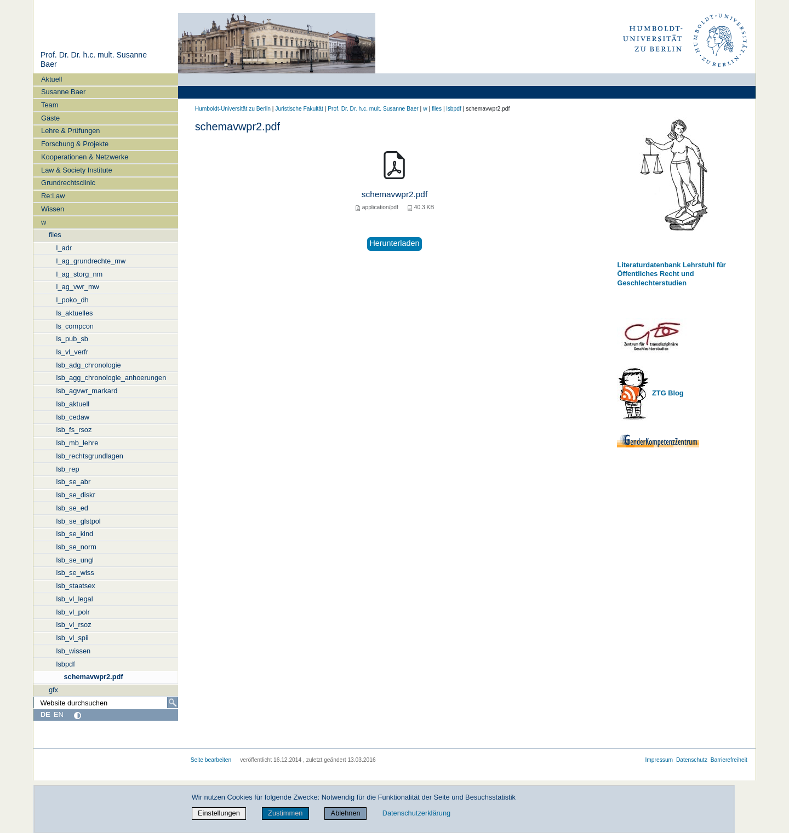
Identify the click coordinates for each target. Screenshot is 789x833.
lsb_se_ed (72, 508)
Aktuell (51, 79)
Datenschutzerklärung (416, 813)
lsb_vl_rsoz (74, 625)
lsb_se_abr (73, 482)
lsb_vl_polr (73, 612)
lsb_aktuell (72, 404)
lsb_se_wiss (75, 572)
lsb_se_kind (75, 534)
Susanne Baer (63, 92)
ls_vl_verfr (72, 352)
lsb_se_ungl (75, 560)
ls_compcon (75, 326)
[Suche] (172, 703)
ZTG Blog (666, 393)
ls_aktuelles (74, 313)
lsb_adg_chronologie (88, 365)
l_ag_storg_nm (79, 274)
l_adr (64, 248)
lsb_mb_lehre (77, 443)
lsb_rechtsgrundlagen (89, 456)
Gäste (50, 118)
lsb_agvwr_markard (87, 391)
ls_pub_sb (72, 339)
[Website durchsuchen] (105, 703)
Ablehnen (346, 813)
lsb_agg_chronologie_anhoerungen (111, 378)
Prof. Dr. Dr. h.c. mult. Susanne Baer (373, 109)
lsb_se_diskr (75, 495)
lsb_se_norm (76, 547)
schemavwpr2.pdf (93, 677)
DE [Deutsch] (45, 714)
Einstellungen (219, 813)
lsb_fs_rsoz (74, 430)
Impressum (659, 760)
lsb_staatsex (75, 586)
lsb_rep (67, 469)
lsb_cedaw (72, 417)
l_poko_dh (72, 300)
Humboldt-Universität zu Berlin (233, 109)
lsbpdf (65, 664)
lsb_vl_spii (72, 638)
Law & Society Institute (76, 170)
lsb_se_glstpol (78, 521)
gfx (53, 690)
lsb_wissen (73, 651)
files (55, 235)
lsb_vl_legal (74, 599)
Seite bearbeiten (211, 760)
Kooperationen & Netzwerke (84, 157)
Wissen (52, 209)
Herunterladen (394, 243)
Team (49, 105)
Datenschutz (691, 760)
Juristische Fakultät (299, 109)
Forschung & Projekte (74, 144)
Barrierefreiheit (729, 760)
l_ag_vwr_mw (77, 287)
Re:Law (53, 196)
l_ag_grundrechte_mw (91, 261)
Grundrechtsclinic (68, 183)
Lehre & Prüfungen (70, 131)
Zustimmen (285, 813)
